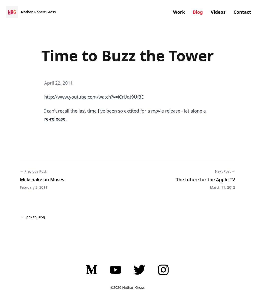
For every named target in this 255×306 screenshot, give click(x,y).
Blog (198, 12)
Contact (242, 12)
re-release (54, 119)
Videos (218, 12)
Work (179, 12)
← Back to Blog (32, 217)
